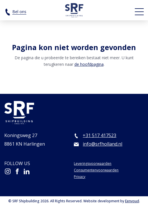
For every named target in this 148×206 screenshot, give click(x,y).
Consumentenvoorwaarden (96, 170)
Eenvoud (132, 201)
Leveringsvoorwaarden (92, 163)
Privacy (79, 176)
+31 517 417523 (99, 135)
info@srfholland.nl (102, 144)
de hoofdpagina (89, 64)
